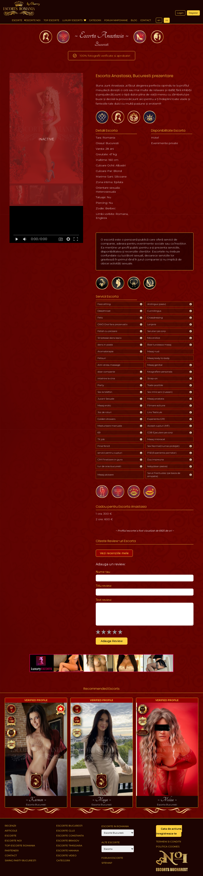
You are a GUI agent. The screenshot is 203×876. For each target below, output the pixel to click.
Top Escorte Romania (20, 845)
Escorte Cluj (65, 830)
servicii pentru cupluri (110, 452)
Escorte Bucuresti (69, 825)
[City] (118, 832)
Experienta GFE (156, 418)
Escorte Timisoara (69, 845)
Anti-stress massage (109, 364)
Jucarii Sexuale (106, 398)
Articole (11, 830)
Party (101, 385)
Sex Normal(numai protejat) (163, 445)
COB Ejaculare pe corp (160, 432)
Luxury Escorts (74, 20)
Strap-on (152, 378)
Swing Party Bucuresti (20, 860)
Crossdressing (155, 317)
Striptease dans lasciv (110, 337)
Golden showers (106, 418)
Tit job (101, 439)
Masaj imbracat (156, 439)
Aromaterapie (105, 351)
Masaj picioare (106, 474)
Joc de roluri (104, 412)
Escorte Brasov (67, 840)
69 (99, 432)
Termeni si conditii (168, 841)
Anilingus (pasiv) (156, 304)
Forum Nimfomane (116, 20)
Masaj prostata (155, 398)
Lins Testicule (154, 412)
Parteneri (12, 850)
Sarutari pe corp (156, 331)
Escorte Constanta (70, 835)
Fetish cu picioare (107, 331)
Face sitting (104, 304)
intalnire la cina (106, 378)
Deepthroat (104, 310)
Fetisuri (102, 358)
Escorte (17, 20)
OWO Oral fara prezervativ (112, 324)
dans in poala (105, 344)
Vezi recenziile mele (114, 553)
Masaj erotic (104, 405)
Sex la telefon (105, 391)
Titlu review (103, 586)
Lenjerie (151, 324)
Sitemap (107, 862)
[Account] (118, 849)
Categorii (95, 20)
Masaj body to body (158, 358)
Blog (134, 20)
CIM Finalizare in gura (110, 459)
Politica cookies (167, 846)
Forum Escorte (112, 857)
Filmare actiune (156, 405)
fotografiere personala (159, 371)
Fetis (100, 317)
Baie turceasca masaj (159, 344)
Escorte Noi (32, 20)
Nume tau (103, 572)
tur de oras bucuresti (109, 466)
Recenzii (10, 825)
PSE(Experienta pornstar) (161, 452)
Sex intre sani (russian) (159, 391)
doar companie (106, 371)
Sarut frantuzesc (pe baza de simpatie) (163, 474)
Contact (145, 20)
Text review (103, 600)
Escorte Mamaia (67, 850)
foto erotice (153, 337)
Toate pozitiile (155, 385)
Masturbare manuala (110, 425)
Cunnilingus (154, 310)
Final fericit (104, 445)
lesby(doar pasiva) (157, 466)
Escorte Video (66, 855)
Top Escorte (51, 20)
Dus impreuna (155, 459)
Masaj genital (154, 364)
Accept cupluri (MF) (158, 425)
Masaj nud (153, 351)
